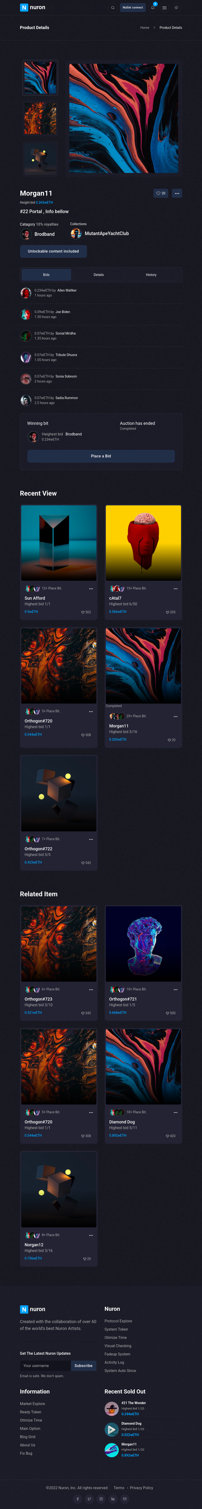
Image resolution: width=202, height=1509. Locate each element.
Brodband (74, 434)
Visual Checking (118, 1346)
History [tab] (115, 275)
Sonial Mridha (66, 333)
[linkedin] (113, 1499)
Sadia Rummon (67, 398)
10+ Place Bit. (137, 1012)
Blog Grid (27, 1437)
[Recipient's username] (46, 1366)
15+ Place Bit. (137, 611)
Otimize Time (116, 1337)
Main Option (30, 1428)
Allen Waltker (67, 290)
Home (144, 28)
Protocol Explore (118, 1321)
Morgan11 (129, 1444)
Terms (119, 1488)
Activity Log (114, 1362)
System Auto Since (120, 1370)
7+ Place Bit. (51, 862)
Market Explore (32, 1404)
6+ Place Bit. (51, 1012)
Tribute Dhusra (66, 355)
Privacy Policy (141, 1488)
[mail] (124, 1499)
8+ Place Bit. (51, 1258)
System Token (116, 1329)
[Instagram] (101, 1499)
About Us (27, 1445)
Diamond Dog (132, 1423)
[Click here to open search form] (113, 7)
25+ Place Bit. (137, 740)
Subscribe (84, 1365)
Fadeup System (118, 1354)
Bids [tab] (39, 275)
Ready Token (30, 1412)
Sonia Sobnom (66, 376)
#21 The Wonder (134, 1403)
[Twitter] (89, 1499)
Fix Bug (26, 1453)
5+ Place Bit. (51, 735)
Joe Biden (63, 312)
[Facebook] (77, 1499)
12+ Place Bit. (52, 611)
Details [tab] (77, 275)
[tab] (40, 78)
